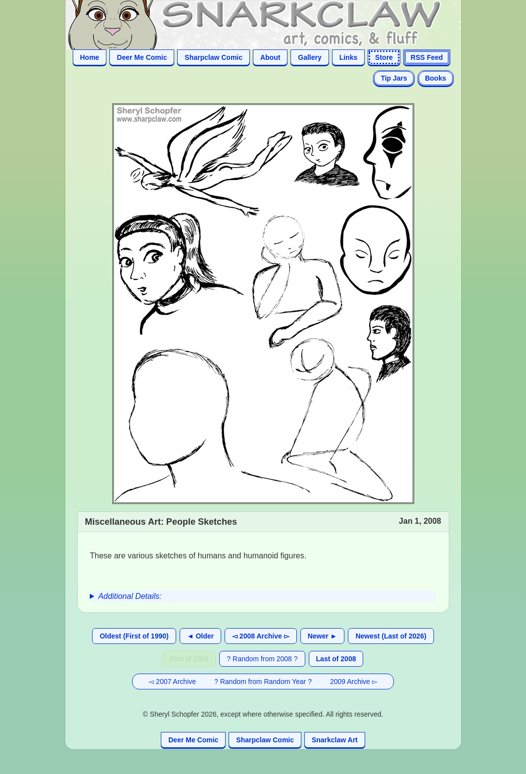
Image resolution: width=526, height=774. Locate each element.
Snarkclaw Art (335, 740)
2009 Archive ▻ (354, 681)
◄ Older (200, 636)
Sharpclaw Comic (213, 57)
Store (384, 57)
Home (89, 57)
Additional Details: (129, 596)
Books (435, 78)
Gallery (309, 57)
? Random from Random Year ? (263, 681)
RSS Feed (427, 57)
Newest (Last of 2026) (390, 636)
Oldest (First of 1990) (133, 636)
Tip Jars (394, 78)
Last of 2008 (336, 659)
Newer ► (322, 636)
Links (348, 57)
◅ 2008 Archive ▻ (260, 636)
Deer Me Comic (142, 57)
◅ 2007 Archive (172, 681)
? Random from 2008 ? (262, 659)
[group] (263, 596)
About (270, 57)
